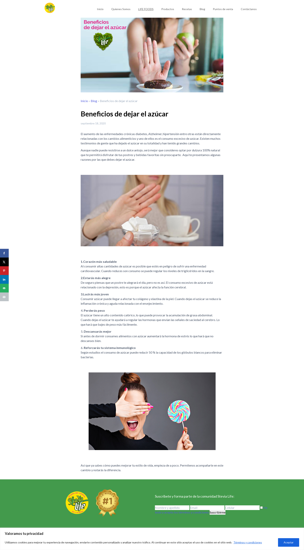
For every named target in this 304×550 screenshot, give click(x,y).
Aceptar (289, 542)
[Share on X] (4, 262)
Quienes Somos (120, 9)
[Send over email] (4, 288)
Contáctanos (249, 9)
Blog (202, 9)
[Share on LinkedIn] (4, 279)
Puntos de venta (223, 9)
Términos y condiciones (247, 542)
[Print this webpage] (4, 296)
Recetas (187, 9)
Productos (167, 9)
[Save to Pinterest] (4, 270)
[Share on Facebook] (4, 253)
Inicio (100, 9)
